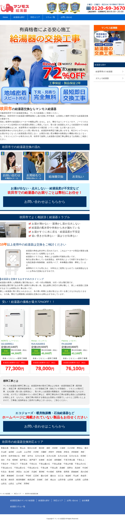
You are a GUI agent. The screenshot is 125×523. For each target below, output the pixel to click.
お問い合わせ (66, 17)
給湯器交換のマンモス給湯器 (22, 500)
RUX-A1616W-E (38, 344)
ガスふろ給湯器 (102, 78)
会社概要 (85, 500)
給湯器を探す (19, 17)
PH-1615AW (67, 344)
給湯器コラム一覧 (17, 507)
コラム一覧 (50, 17)
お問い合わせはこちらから (44, 202)
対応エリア (35, 17)
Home (5, 17)
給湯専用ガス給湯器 (104, 72)
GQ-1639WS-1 (7, 344)
